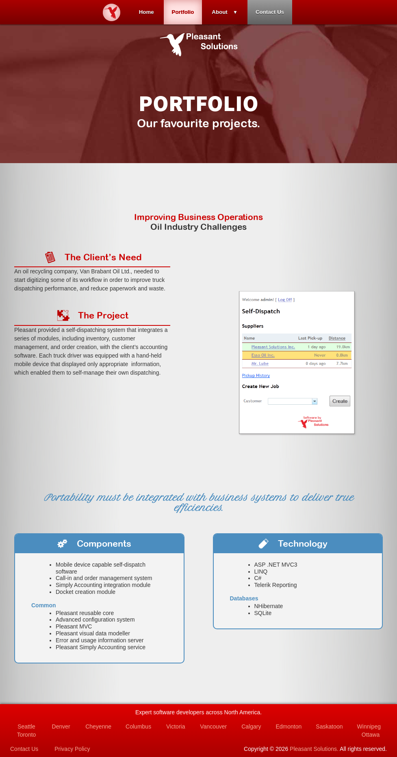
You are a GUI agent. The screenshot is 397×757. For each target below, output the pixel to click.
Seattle (26, 726)
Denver (61, 726)
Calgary (251, 726)
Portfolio (183, 12)
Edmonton (289, 726)
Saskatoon (329, 726)
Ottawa (371, 734)
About (220, 12)
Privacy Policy (72, 749)
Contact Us (270, 12)
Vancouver (213, 726)
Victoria (175, 726)
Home (146, 12)
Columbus (138, 726)
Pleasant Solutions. (314, 749)
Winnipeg (369, 726)
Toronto (26, 734)
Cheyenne (98, 726)
